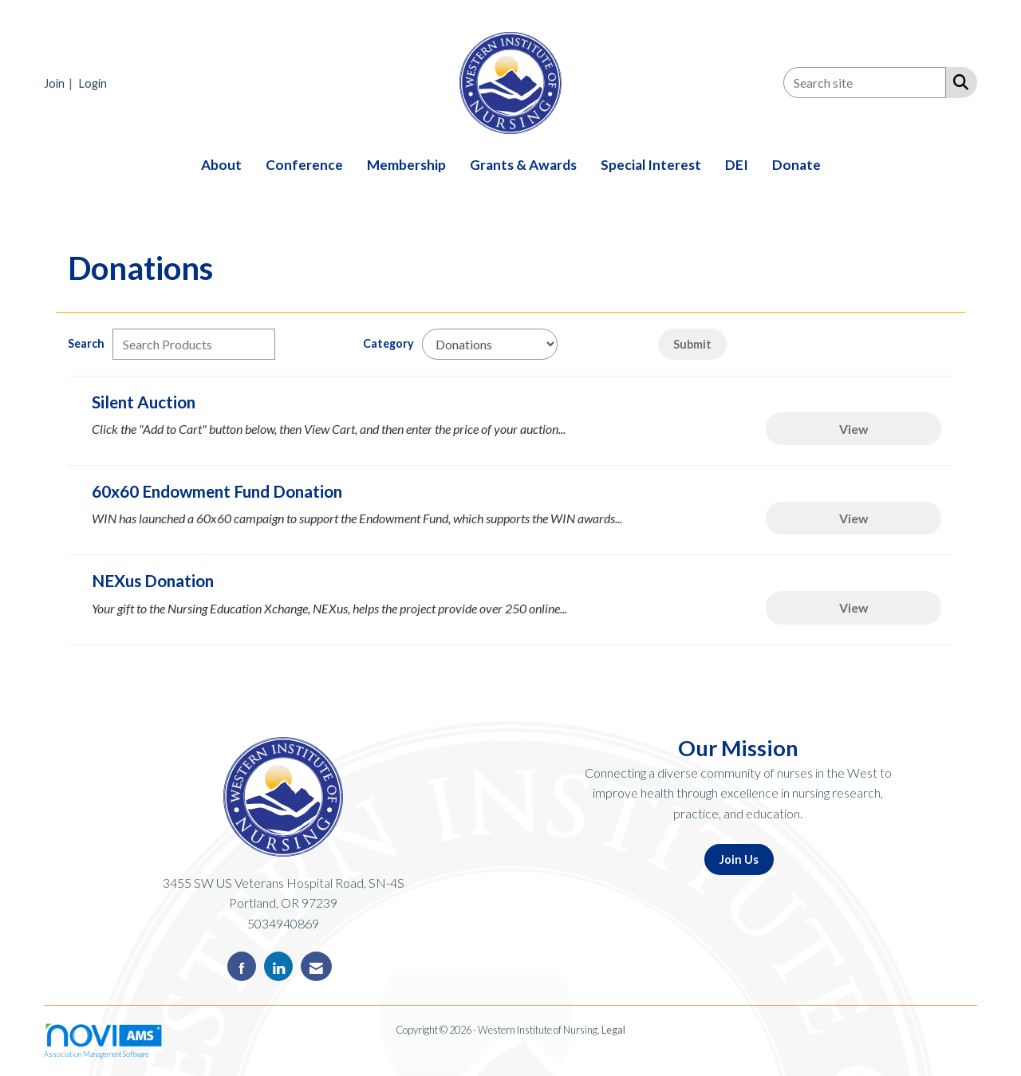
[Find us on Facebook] (241, 966)
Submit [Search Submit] (692, 344)
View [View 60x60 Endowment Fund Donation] (854, 518)
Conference (304, 164)
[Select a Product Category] (490, 344)
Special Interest (651, 164)
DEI (736, 164)
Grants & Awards (523, 164)
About (221, 164)
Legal (613, 1029)
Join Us (739, 859)
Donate (796, 164)
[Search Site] (957, 81)
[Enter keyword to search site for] (864, 82)
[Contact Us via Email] (316, 966)
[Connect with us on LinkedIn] (278, 966)
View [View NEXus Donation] (854, 607)
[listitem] (60, 82)
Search (86, 343)
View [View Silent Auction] (854, 428)
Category (388, 343)
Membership (406, 164)
